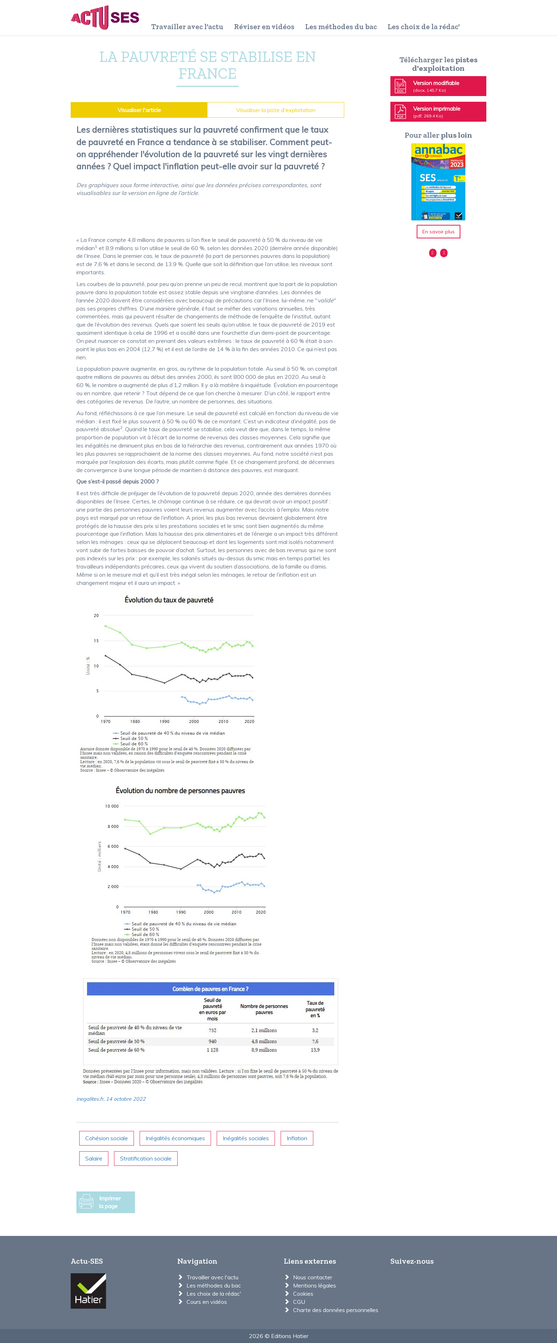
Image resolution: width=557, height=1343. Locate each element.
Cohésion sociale (106, 1138)
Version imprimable (426, 112)
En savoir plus (438, 231)
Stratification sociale (146, 1158)
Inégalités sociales (246, 1138)
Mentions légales (314, 1285)
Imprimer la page (100, 1202)
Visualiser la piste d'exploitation (275, 109)
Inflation (297, 1138)
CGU (299, 1301)
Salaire (93, 1158)
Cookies (303, 1293)
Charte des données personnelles (335, 1309)
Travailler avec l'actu (187, 26)
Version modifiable (426, 86)
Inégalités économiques (175, 1138)
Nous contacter (312, 1277)
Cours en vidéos (206, 1301)
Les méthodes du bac (341, 26)
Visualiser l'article (139, 109)
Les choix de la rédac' (424, 26)
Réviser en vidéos (264, 26)
